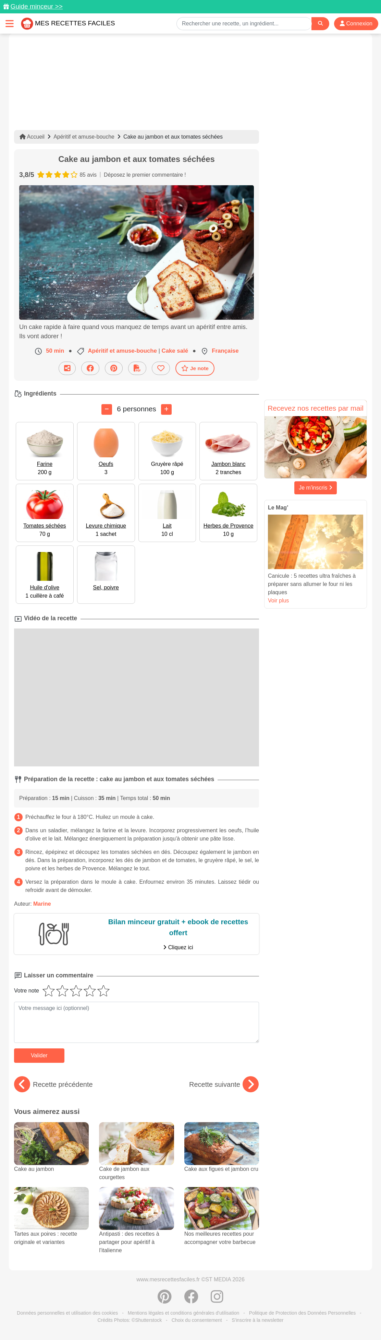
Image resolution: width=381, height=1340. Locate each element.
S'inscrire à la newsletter (257, 1320)
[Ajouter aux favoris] (161, 368)
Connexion (356, 23)
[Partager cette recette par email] (67, 368)
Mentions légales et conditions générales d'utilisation (183, 1313)
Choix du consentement (197, 1320)
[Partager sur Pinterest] (114, 368)
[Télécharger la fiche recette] (137, 368)
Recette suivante (224, 1084)
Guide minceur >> (36, 6)
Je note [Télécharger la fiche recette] (195, 368)
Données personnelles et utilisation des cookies (67, 1313)
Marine (42, 904)
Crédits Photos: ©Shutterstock (129, 1320)
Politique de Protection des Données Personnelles (302, 1313)
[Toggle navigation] (9, 23)
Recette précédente (53, 1084)
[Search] (320, 23)
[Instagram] (217, 1300)
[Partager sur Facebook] (90, 368)
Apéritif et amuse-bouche (83, 137)
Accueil (32, 137)
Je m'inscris (315, 488)
